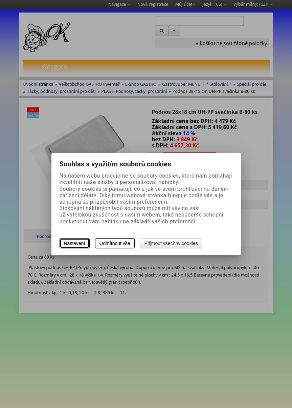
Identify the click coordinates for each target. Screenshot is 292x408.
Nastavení (74, 243)
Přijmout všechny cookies (171, 243)
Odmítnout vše (114, 243)
